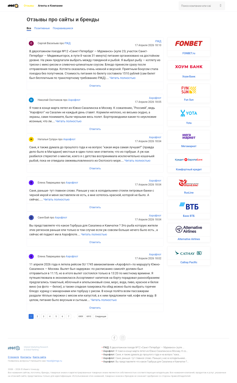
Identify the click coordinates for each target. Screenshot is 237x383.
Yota (188, 123)
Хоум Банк (188, 76)
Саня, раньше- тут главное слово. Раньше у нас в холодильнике (150, 358)
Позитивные (42, 28)
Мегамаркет (189, 146)
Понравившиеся (63, 28)
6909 (81, 316)
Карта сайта (39, 357)
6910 (89, 316)
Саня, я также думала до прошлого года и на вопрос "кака (147, 354)
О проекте (13, 357)
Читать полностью (123, 78)
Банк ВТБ (189, 215)
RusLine (189, 192)
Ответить (95, 85)
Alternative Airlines (189, 239)
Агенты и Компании (50, 5)
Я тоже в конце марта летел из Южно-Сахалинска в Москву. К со (151, 351)
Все (29, 28)
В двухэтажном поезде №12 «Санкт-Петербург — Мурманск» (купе (146, 347)
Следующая (100, 316)
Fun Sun (189, 99)
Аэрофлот (74, 99)
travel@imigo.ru (54, 360)
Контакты (25, 357)
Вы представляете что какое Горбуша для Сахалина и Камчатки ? (151, 361)
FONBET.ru (189, 53)
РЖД (68, 43)
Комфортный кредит (189, 169)
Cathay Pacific (188, 262)
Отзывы (29, 5)
